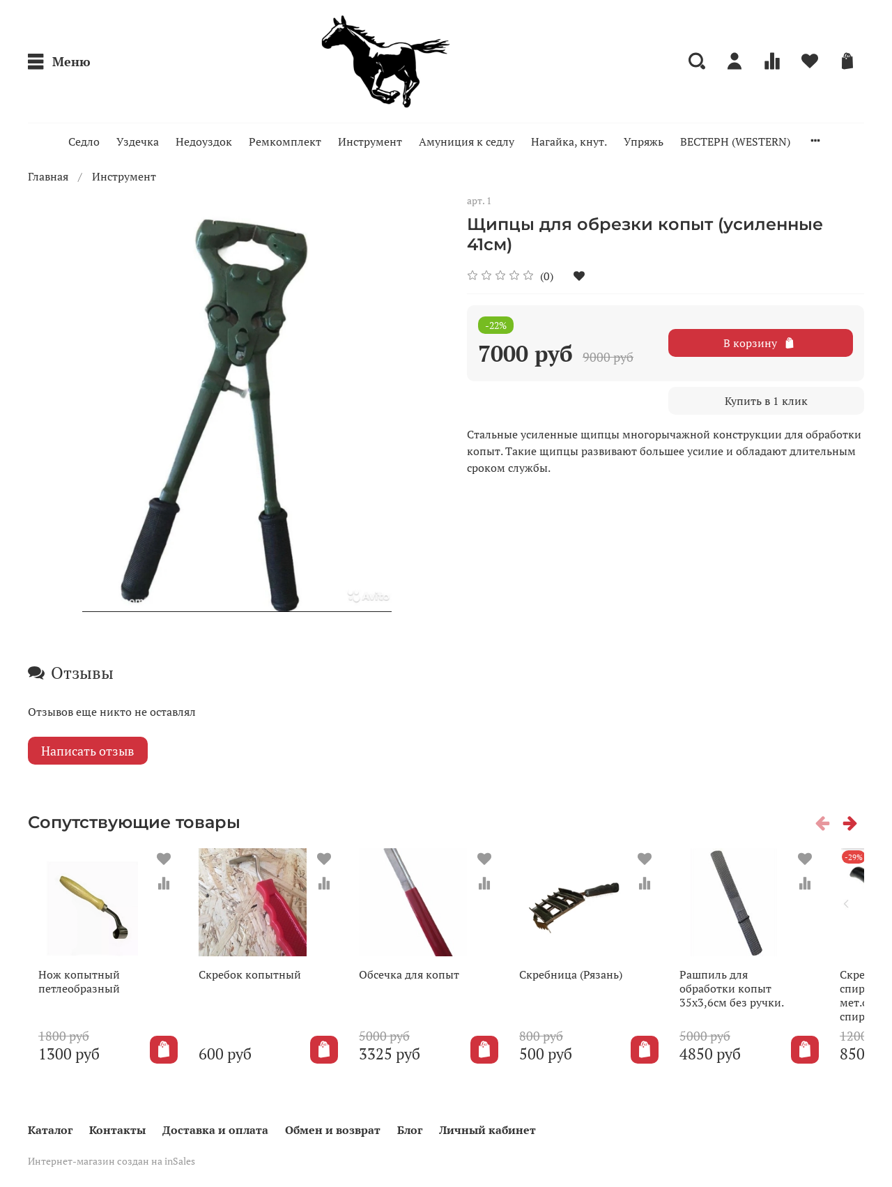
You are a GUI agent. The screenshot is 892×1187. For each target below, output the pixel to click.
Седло (84, 141)
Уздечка (137, 141)
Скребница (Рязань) (593, 985)
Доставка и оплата (215, 1130)
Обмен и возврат (332, 1130)
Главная (48, 176)
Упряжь (643, 141)
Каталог (50, 1130)
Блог (409, 1130)
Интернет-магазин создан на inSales (111, 1161)
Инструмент (370, 141)
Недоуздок (204, 141)
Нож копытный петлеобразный (68, 992)
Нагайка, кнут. (569, 141)
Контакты (117, 1130)
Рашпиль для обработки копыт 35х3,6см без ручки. (766, 999)
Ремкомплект (285, 141)
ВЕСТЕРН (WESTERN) (735, 141)
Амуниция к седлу (466, 141)
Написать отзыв (87, 750)
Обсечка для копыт (421, 985)
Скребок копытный (250, 985)
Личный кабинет (487, 1130)
